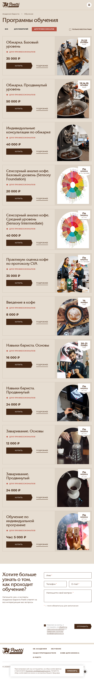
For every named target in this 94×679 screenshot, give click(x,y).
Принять (72, 671)
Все (6, 29)
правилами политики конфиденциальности (55, 632)
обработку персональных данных (57, 628)
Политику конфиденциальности (38, 671)
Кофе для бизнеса (69, 653)
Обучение (56, 649)
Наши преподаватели (44, 653)
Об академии (40, 649)
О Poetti (37, 657)
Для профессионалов (44, 29)
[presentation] (62, 614)
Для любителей (21, 29)
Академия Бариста (10, 14)
